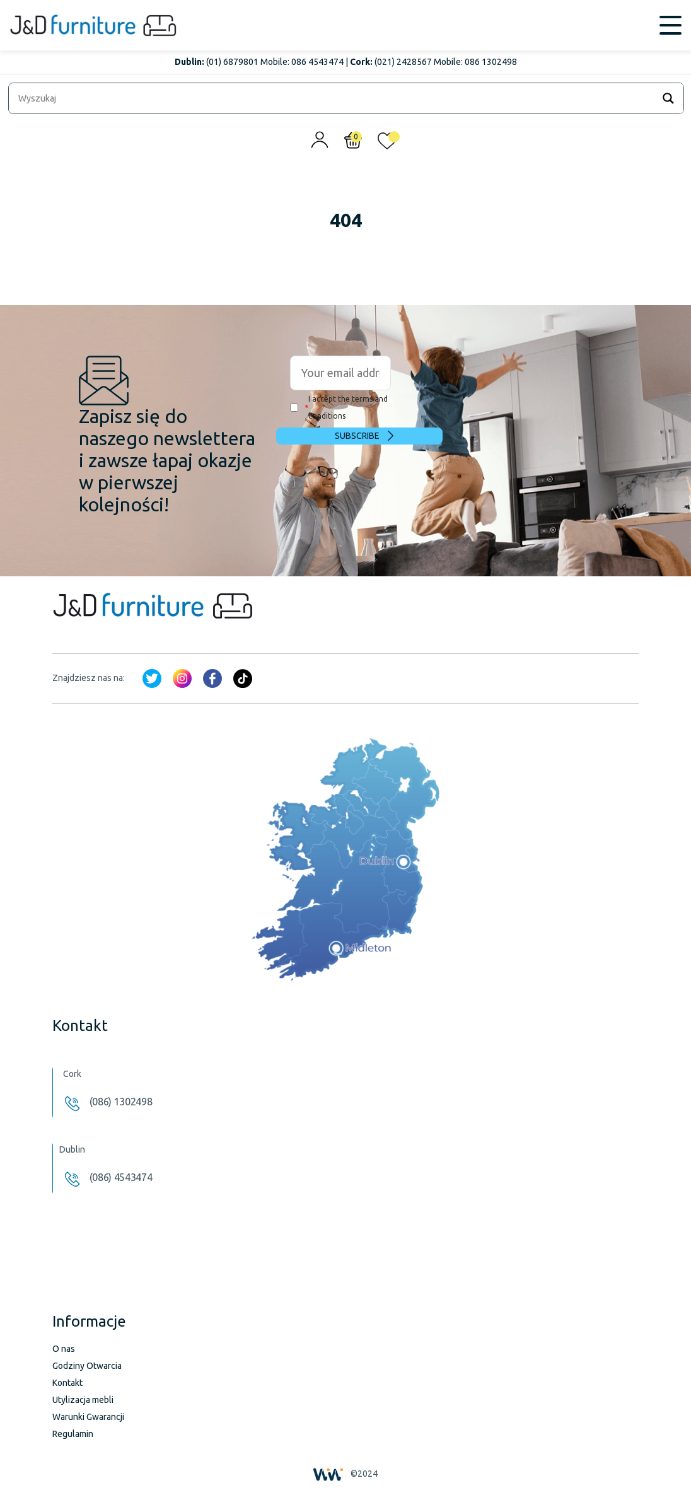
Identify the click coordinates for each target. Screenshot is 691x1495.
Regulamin (72, 1434)
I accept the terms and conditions (339, 407)
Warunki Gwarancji (88, 1417)
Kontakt (67, 1383)
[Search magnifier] (668, 98)
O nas (63, 1349)
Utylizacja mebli (82, 1400)
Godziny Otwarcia (87, 1366)
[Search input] (334, 98)
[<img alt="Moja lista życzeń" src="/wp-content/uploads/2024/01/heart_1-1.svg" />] (387, 143)
